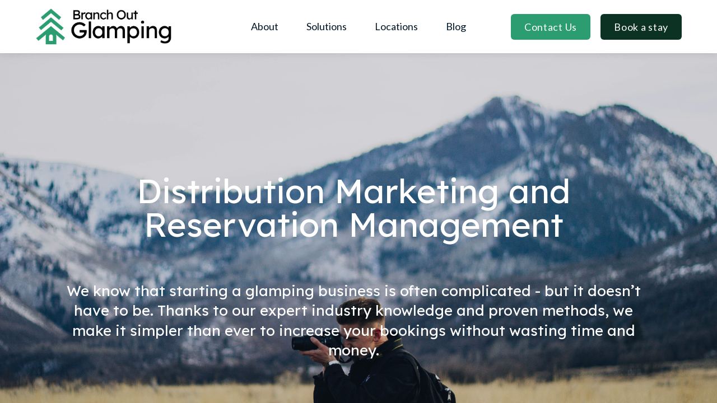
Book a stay (641, 27)
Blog (456, 26)
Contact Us (550, 27)
